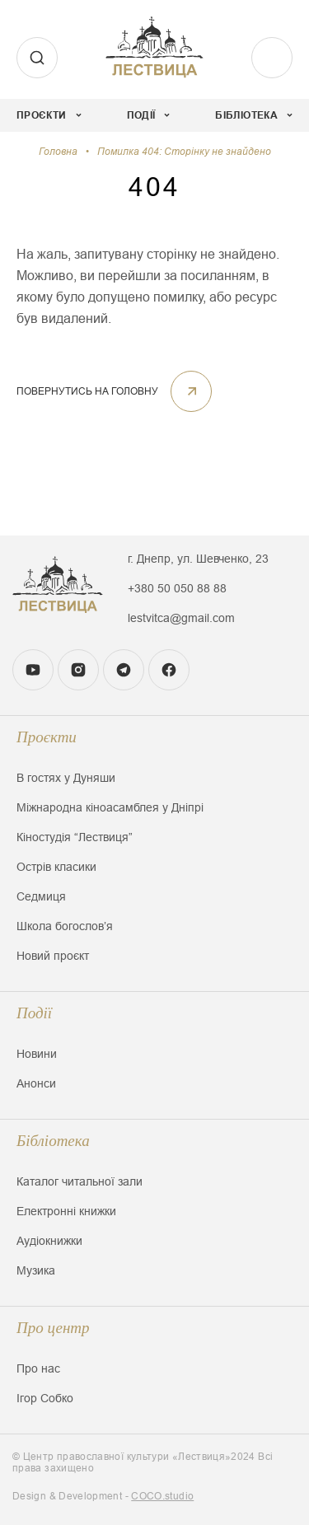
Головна (58, 151)
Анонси (36, 1083)
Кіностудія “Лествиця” (74, 837)
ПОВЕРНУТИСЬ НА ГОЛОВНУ (114, 391)
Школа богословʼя (64, 926)
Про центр (53, 1327)
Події (34, 1013)
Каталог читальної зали (79, 1181)
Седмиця (41, 896)
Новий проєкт (52, 955)
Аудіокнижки (49, 1240)
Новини (36, 1053)
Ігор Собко (44, 1398)
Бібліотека (53, 1140)
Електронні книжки (66, 1211)
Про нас (38, 1368)
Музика (35, 1270)
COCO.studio (162, 1496)
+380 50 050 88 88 (177, 588)
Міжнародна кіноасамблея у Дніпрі (110, 807)
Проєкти (46, 737)
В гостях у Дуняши (65, 777)
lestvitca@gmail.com (181, 618)
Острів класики (56, 866)
